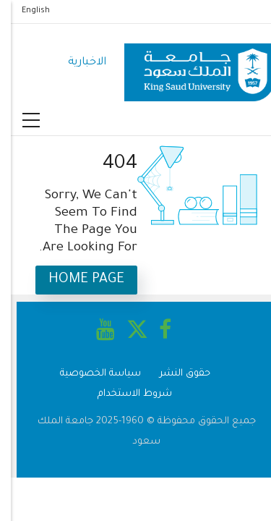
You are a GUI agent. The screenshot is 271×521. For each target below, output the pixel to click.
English (25, 11)
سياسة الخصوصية (89, 373)
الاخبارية (76, 62)
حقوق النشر (174, 373)
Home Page (75, 279)
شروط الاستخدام (124, 394)
